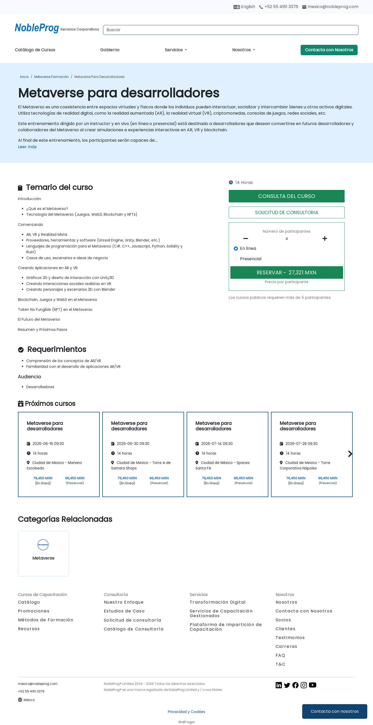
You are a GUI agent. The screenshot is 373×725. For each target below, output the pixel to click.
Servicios (174, 50)
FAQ (281, 655)
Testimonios (290, 638)
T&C (281, 664)
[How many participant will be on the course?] (286, 238)
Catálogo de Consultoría (134, 629)
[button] (349, 453)
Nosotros (242, 50)
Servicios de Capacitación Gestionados (221, 613)
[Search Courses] (230, 30)
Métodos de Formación (46, 620)
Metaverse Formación (51, 77)
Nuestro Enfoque (124, 602)
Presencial (250, 259)
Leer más (27, 147)
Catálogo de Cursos (35, 50)
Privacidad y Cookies (186, 711)
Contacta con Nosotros (329, 50)
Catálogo (29, 602)
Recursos (29, 629)
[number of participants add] (326, 238)
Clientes (286, 629)
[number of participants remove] (247, 238)
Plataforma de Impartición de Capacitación (226, 627)
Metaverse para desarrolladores (99, 77)
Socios (283, 620)
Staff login (186, 722)
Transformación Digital (218, 602)
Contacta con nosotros (335, 711)
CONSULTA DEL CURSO (286, 196)
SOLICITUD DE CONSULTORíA (286, 212)
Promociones (34, 611)
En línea (248, 248)
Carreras (287, 646)
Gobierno (109, 50)
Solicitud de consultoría (132, 620)
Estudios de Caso (124, 611)
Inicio (24, 77)
